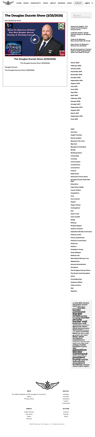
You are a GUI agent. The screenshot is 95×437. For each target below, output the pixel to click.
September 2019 (77, 80)
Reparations (75, 261)
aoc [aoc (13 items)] (79, 306)
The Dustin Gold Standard (80, 273)
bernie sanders (76, 138)
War (72, 288)
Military (73, 223)
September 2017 (77, 107)
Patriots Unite (76, 235)
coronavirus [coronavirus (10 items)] (85, 325)
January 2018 (75, 101)
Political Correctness (78, 240)
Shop (69, 3)
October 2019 (76, 77)
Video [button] (45, 3)
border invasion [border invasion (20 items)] (80, 317)
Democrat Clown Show (79, 177)
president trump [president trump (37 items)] (79, 358)
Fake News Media (77, 187)
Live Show (29, 414)
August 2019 (75, 83)
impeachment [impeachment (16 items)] (79, 340)
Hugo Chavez (76, 205)
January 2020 (76, 68)
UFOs (73, 276)
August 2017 (75, 110)
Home (18, 3)
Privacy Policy (29, 399)
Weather (74, 291)
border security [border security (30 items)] (81, 318)
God (72, 196)
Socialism (74, 267)
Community (36, 3)
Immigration (75, 208)
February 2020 (76, 66)
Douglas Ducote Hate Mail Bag (80, 180)
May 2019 (74, 92)
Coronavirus (75, 168)
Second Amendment (78, 264)
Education (74, 184)
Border (61, 3)
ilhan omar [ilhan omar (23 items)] (78, 336)
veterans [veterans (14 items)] (86, 365)
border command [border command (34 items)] (79, 310)
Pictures (29, 419)
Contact (66, 412)
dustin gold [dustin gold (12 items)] (80, 332)
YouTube (66, 396)
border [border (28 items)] (81, 308)
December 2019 (76, 71)
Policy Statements (78, 238)
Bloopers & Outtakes (78, 147)
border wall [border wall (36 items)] (80, 321)
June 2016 (74, 119)
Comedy (74, 159)
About (29, 396)
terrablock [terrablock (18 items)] (77, 365)
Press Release (76, 252)
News (26, 3)
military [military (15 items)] (76, 345)
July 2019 (74, 86)
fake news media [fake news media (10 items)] (83, 333)
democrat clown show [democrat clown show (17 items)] (80, 327)
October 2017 (75, 104)
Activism (74, 132)
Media (73, 220)
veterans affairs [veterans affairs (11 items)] (78, 366)
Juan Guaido (75, 217)
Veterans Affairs (76, 282)
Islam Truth (75, 214)
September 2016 (77, 116)
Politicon (74, 243)
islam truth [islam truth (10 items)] (84, 343)
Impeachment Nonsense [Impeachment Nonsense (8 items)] (80, 341)
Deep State (75, 174)
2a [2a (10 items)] (73, 303)
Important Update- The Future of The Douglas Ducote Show (79, 28)
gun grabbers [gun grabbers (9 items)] (76, 335)
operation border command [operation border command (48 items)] (80, 351)
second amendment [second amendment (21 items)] (79, 362)
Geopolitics (75, 193)
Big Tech (74, 144)
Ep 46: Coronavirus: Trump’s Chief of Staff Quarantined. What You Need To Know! (81, 51)
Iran (72, 211)
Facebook (66, 399)
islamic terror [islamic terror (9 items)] (77, 343)
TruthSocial (66, 403)
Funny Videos (76, 190)
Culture (73, 171)
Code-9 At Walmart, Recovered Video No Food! (80, 40)
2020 (72, 129)
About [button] (53, 3)
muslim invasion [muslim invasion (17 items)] (79, 346)
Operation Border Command (81, 232)
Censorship (75, 156)
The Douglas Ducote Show (80, 270)
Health (73, 202)
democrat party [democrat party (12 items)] (83, 328)
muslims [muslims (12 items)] (83, 346)
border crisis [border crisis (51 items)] (77, 314)
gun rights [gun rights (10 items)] (84, 335)
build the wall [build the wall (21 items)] (79, 323)
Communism (75, 162)
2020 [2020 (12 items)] (76, 303)
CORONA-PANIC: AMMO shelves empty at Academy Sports (81, 34)
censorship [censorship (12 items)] (77, 325)
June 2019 (74, 89)
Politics (73, 246)
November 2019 (76, 74)
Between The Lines (78, 141)
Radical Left (75, 255)
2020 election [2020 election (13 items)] (83, 303)
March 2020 (75, 63)
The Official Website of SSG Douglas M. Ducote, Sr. (29, 394)
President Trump (77, 249)
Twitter (65, 401)
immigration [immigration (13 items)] (78, 338)
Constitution (75, 165)
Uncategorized (76, 279)
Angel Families (76, 135)
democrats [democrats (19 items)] (78, 330)
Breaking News (76, 153)
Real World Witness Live (80, 258)
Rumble (66, 394)
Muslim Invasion (77, 229)
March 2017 (75, 113)
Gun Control (75, 199)
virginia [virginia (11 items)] (86, 366)
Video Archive (76, 285)
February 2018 (76, 98)
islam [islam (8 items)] (88, 341)
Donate (78, 3)
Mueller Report (76, 226)
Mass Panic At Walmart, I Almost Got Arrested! (80, 45)
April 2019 (74, 95)
